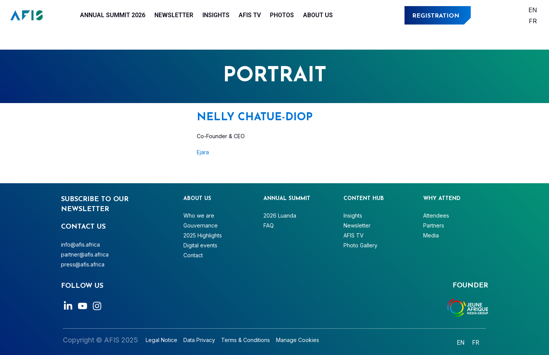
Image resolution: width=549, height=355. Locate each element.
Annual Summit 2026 (112, 15)
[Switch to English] (533, 9)
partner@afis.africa (85, 254)
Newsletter (173, 15)
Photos (282, 15)
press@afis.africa (82, 264)
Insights (216, 15)
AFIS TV (250, 15)
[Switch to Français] (533, 20)
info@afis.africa (80, 244)
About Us (318, 15)
